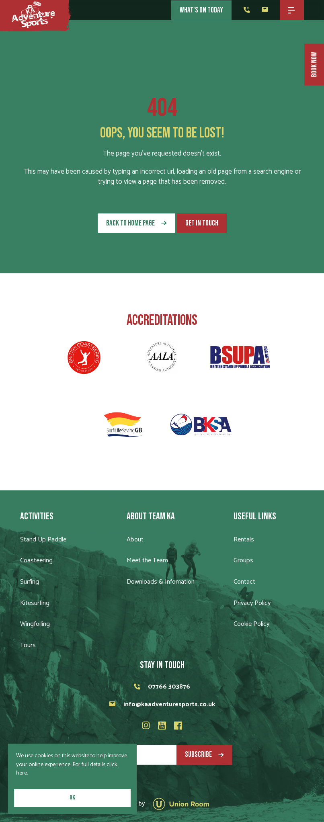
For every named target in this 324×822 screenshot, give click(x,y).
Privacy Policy (252, 603)
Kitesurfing (34, 603)
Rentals (244, 539)
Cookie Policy (251, 624)
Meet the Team (147, 560)
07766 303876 (162, 686)
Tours (28, 645)
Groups (243, 560)
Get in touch (201, 223)
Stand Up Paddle (43, 539)
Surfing (29, 581)
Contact (244, 581)
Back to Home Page (130, 223)
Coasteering (36, 560)
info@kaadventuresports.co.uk (162, 704)
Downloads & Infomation (161, 581)
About (135, 539)
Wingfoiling (35, 624)
